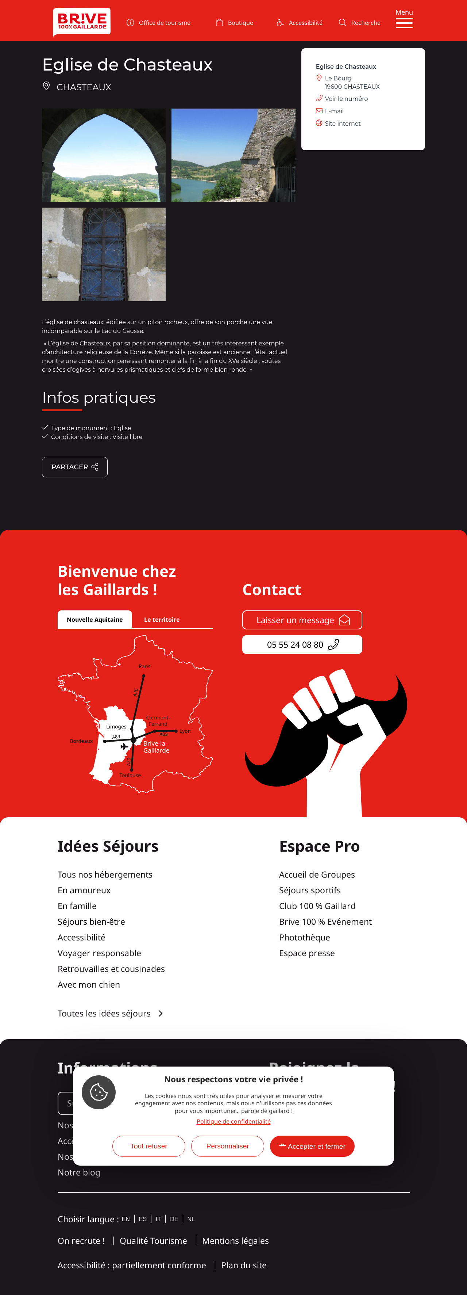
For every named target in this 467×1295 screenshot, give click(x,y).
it (158, 1219)
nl (191, 1219)
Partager (75, 467)
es (143, 1219)
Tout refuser (148, 1146)
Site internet (343, 123)
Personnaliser (227, 1146)
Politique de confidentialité (234, 1121)
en (126, 1219)
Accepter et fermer (317, 1146)
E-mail (334, 111)
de (174, 1219)
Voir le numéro (346, 98)
